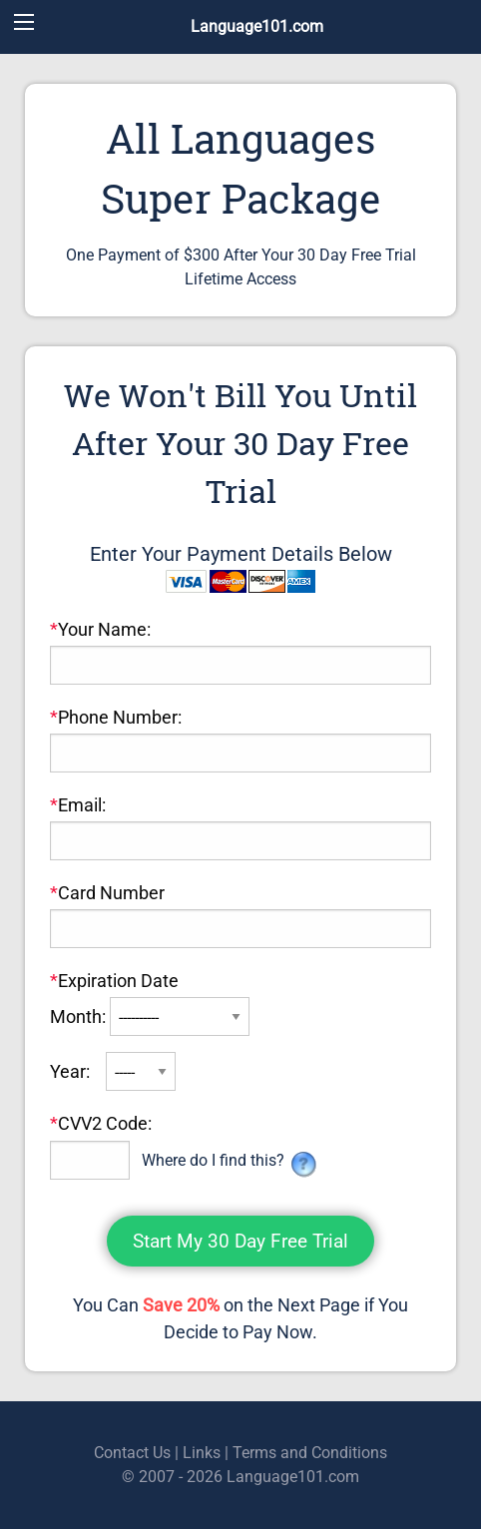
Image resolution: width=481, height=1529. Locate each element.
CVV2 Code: (101, 1123)
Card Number (107, 892)
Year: (72, 1071)
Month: (80, 1016)
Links (202, 1452)
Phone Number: (116, 717)
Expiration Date (114, 980)
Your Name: (100, 629)
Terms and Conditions (310, 1452)
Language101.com (257, 26)
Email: (78, 804)
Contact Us (132, 1452)
